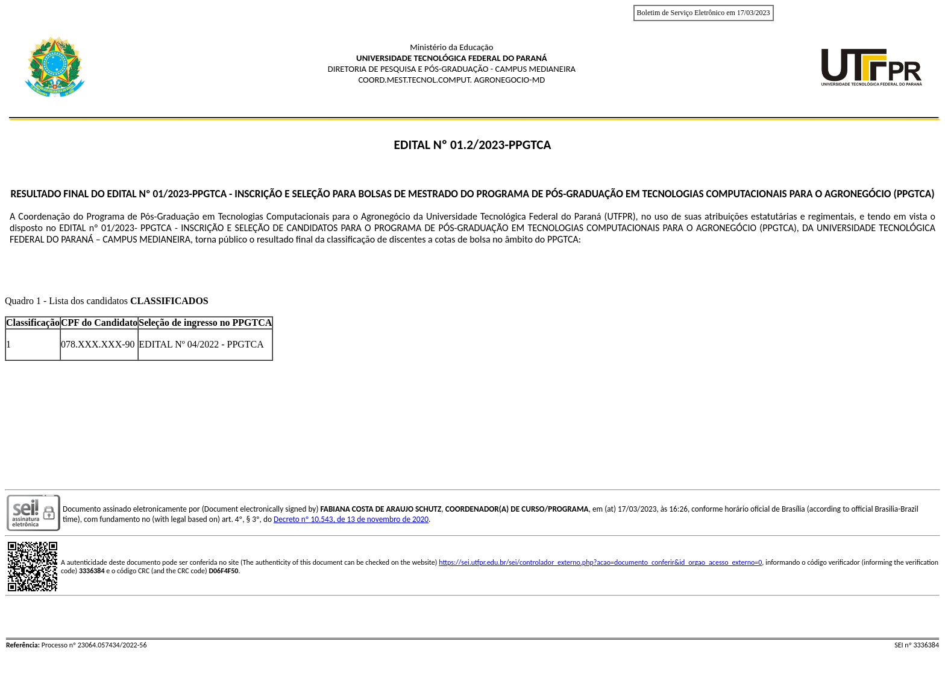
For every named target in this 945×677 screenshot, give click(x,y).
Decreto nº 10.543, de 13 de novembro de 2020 (351, 519)
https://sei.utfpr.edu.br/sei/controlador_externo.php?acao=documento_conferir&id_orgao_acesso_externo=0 (600, 562)
